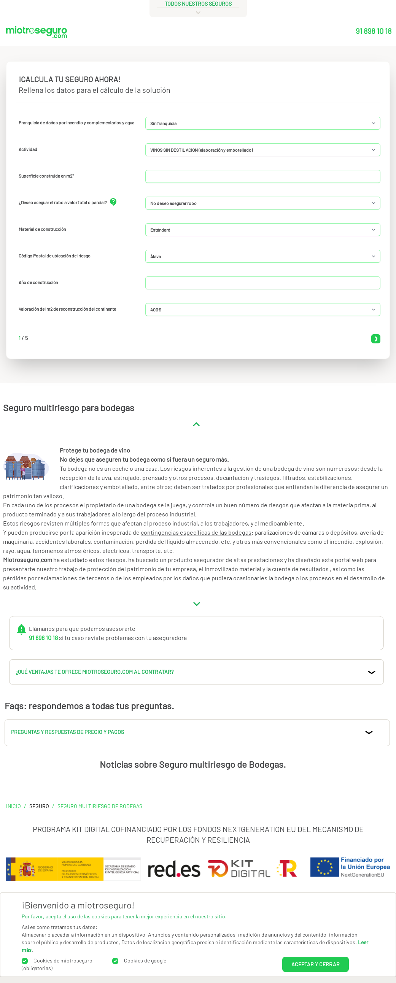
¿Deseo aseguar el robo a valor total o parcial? (63, 202)
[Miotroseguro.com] (36, 33)
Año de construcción (38, 282)
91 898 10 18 (373, 30)
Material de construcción (42, 229)
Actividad (28, 149)
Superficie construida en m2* (46, 175)
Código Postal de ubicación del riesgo (55, 255)
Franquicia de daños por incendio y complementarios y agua (76, 122)
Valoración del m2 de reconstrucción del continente (67, 308)
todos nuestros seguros (198, 3)
